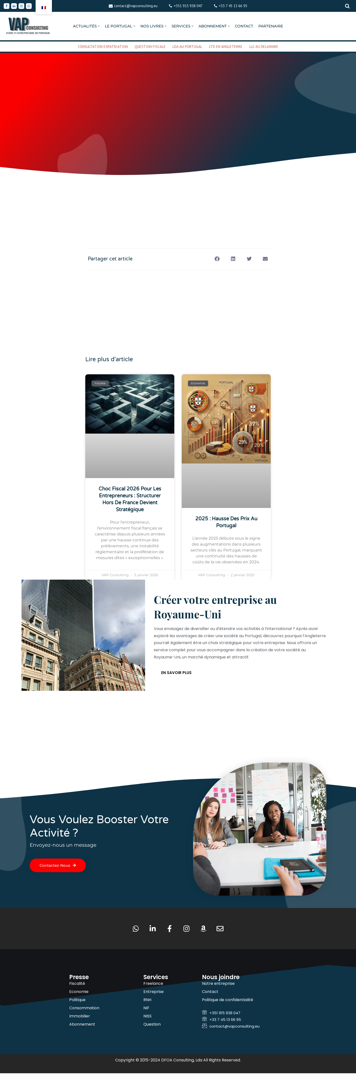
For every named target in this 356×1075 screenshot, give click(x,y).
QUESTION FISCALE (150, 46)
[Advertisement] (178, 196)
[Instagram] (21, 6)
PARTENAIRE (270, 26)
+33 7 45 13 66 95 (233, 5)
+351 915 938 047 (188, 5)
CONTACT (244, 26)
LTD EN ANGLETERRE (226, 46)
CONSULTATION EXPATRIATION (103, 46)
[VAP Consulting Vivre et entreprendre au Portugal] (28, 26)
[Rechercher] (347, 5)
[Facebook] (6, 6)
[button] (99, 26)
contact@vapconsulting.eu (135, 5)
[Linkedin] (14, 6)
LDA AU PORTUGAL (187, 46)
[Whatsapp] (29, 6)
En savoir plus (176, 673)
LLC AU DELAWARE (263, 46)
